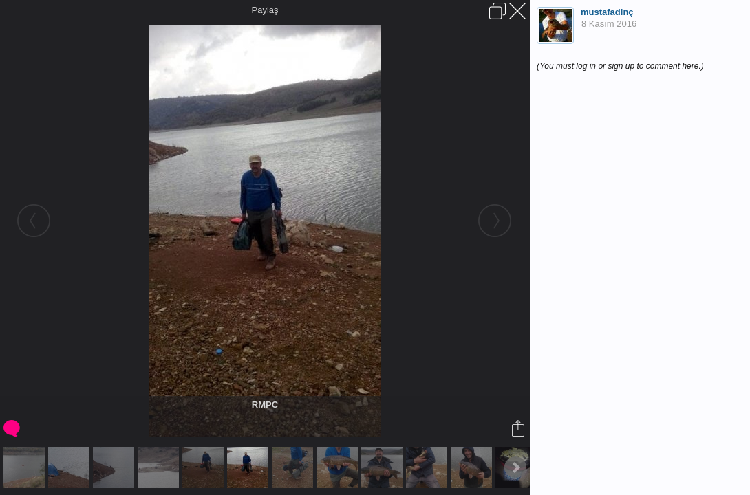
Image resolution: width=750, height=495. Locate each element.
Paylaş (264, 10)
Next (515, 467)
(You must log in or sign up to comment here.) (620, 66)
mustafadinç (607, 12)
